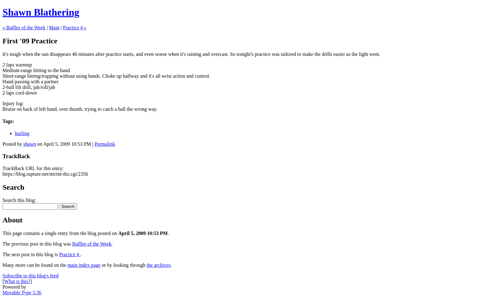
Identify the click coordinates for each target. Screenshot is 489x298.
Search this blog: (19, 200)
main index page (83, 265)
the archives (159, 265)
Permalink (104, 144)
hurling (22, 133)
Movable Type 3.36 (21, 292)
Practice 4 (69, 254)
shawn (29, 144)
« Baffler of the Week (24, 27)
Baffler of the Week (92, 244)
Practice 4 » (75, 27)
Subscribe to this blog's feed (30, 275)
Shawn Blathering (40, 12)
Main (54, 27)
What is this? (17, 281)
